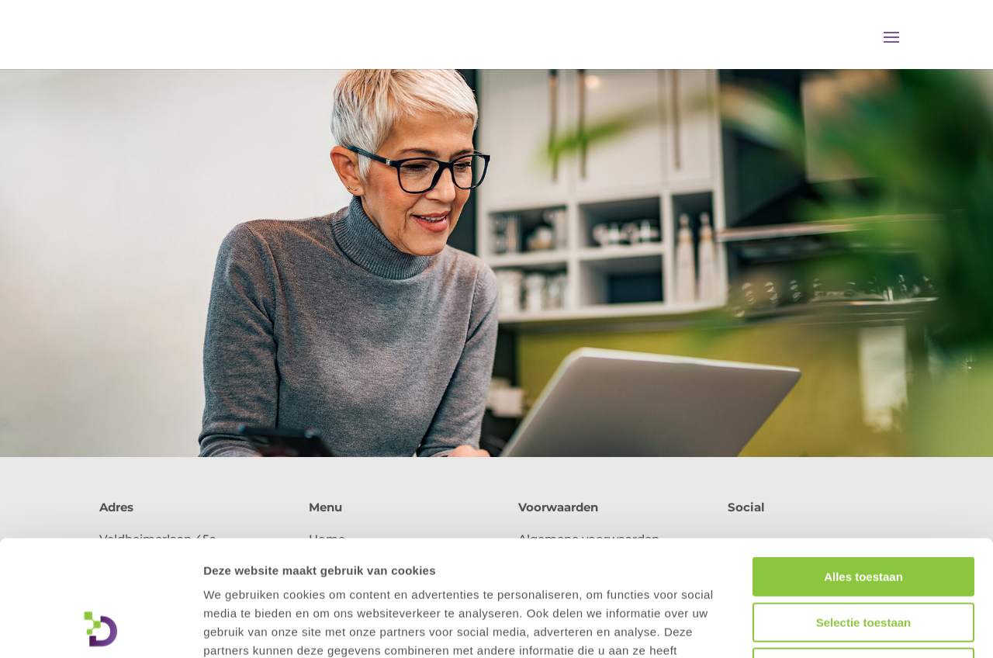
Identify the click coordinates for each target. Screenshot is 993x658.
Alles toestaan (863, 468)
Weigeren (863, 559)
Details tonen (838, 627)
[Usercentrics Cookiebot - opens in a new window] (100, 627)
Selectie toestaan (864, 514)
